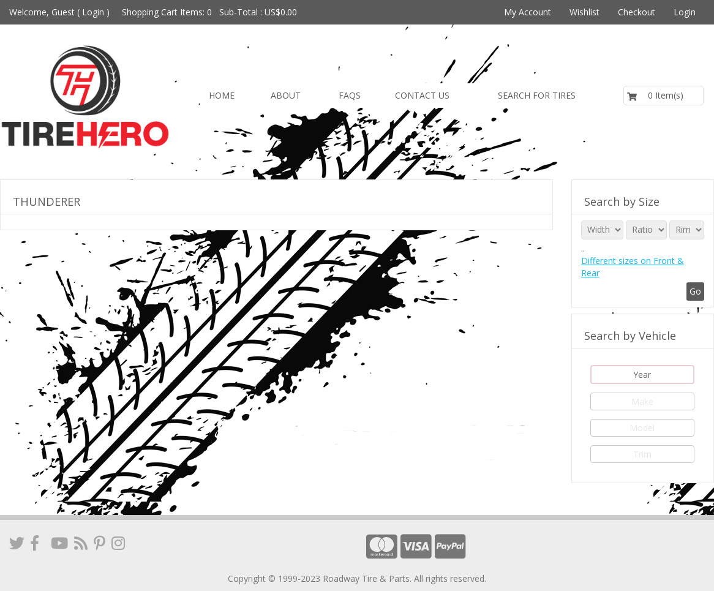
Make (642, 401)
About (286, 95)
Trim (642, 454)
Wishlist (584, 12)
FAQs (350, 95)
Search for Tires (537, 95)
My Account (527, 12)
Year (642, 374)
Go (695, 291)
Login (93, 12)
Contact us (422, 95)
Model (642, 428)
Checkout (636, 12)
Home (222, 95)
